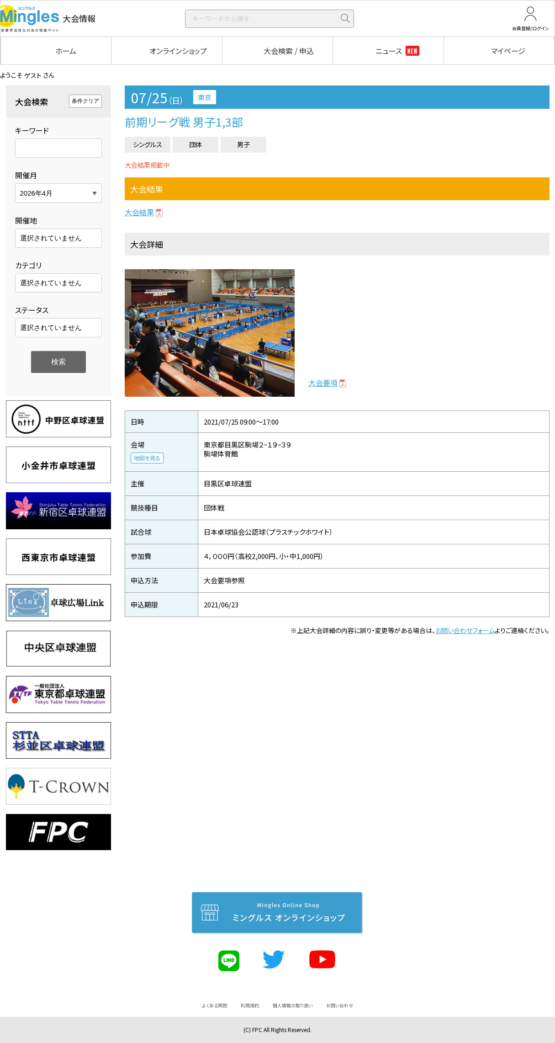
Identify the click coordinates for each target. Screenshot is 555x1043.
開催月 (26, 175)
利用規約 (250, 1005)
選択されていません (51, 238)
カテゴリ (28, 265)
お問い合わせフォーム (465, 630)
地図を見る (147, 458)
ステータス (31, 310)
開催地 (26, 220)
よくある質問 (214, 1005)
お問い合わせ (339, 1005)
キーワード (32, 130)
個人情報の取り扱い (292, 1005)
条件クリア (85, 101)
